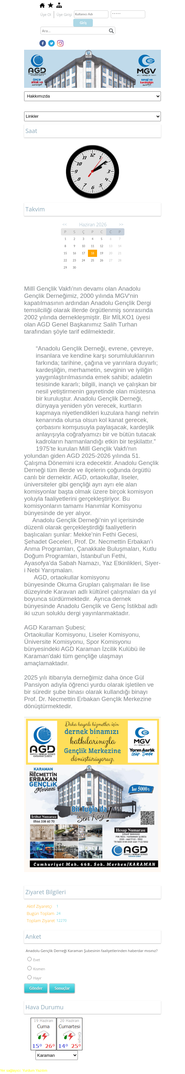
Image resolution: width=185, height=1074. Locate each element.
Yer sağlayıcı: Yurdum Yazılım (23, 1070)
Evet (33, 959)
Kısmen (36, 968)
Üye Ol (45, 14)
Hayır (34, 977)
